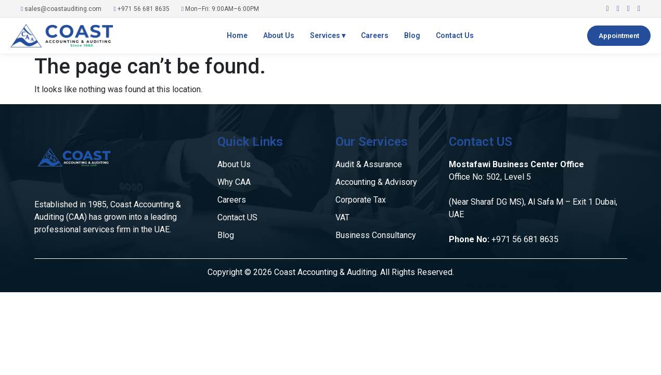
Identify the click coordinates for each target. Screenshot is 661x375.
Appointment (619, 36)
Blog (412, 35)
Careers (374, 35)
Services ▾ (327, 35)
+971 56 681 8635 (141, 8)
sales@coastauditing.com (61, 8)
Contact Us (455, 35)
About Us (278, 35)
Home (237, 35)
